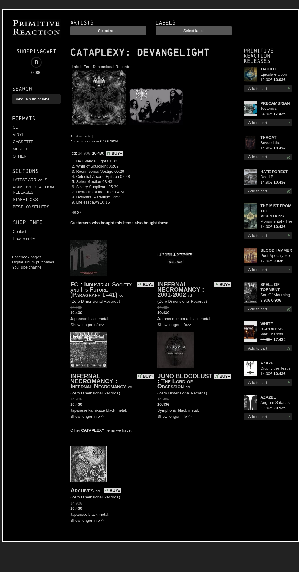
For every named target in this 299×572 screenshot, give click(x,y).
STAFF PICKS (25, 199)
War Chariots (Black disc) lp (272, 334)
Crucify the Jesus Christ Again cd (275, 368)
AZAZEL (268, 363)
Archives (82, 490)
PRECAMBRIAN (275, 103)
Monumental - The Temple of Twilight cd (276, 221)
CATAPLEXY (97, 52)
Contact (19, 231)
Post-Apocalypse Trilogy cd (275, 255)
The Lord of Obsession (175, 384)
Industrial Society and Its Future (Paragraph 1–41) (101, 289)
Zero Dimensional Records (107, 66)
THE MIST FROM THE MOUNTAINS (275, 211)
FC (74, 284)
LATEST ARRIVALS (30, 180)
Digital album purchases (33, 262)
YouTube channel (27, 267)
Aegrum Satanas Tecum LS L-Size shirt (275, 402)
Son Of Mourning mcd (275, 295)
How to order (24, 239)
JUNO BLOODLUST (185, 376)
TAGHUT (268, 69)
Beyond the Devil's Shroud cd (275, 142)
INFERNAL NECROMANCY (178, 287)
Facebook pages (26, 257)
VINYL (18, 134)
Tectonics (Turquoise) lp (272, 108)
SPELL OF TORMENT (270, 287)
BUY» (117, 153)
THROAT (268, 137)
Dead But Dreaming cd (271, 177)
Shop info (28, 222)
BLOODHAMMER (276, 250)
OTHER (20, 156)
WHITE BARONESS (271, 326)
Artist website (80, 136)
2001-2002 (172, 294)
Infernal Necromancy (98, 386)
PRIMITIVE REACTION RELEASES (33, 189)
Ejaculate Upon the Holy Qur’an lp (276, 74)
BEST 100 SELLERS (31, 206)
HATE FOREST (274, 171)
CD (15, 127)
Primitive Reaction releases (259, 55)
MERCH (20, 149)
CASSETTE (23, 141)
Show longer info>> (87, 324)
